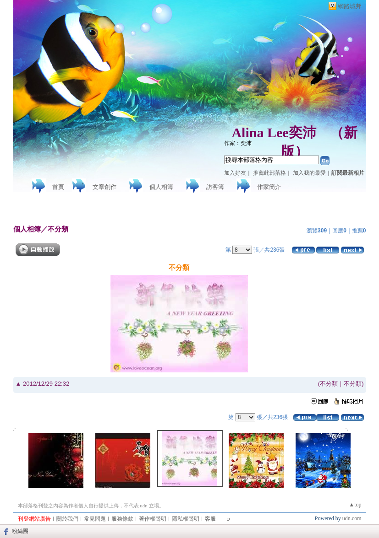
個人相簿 (161, 186)
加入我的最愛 (309, 173)
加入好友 (235, 173)
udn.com (352, 518)
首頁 (58, 186)
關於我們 (67, 519)
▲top (355, 504)
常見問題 (95, 519)
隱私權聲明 (185, 519)
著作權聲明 (152, 519)
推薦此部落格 (269, 173)
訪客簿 (215, 186)
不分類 (58, 229)
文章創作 (104, 186)
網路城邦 (350, 6)
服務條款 (122, 519)
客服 (210, 519)
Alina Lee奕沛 (273, 132)
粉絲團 (20, 531)
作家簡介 (269, 186)
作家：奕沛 (238, 143)
